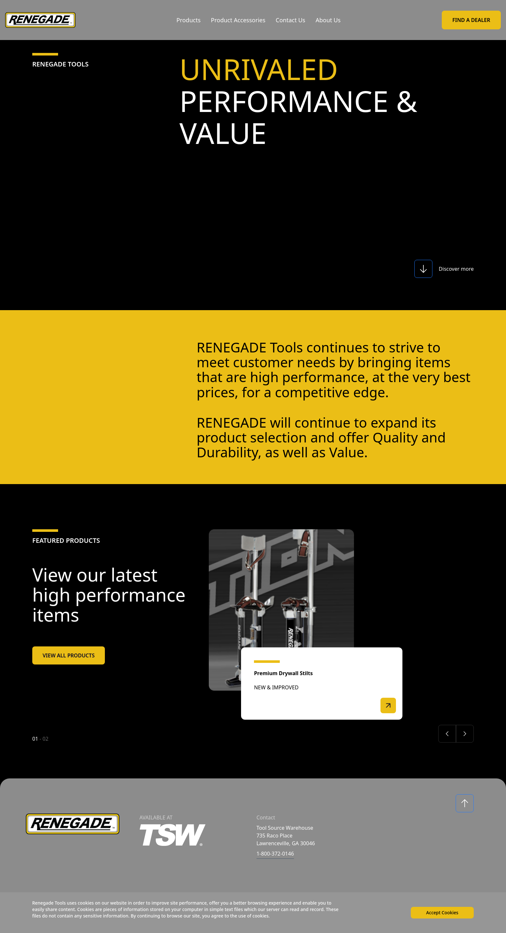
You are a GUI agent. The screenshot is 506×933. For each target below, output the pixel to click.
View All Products (69, 655)
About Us (328, 20)
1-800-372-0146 (275, 853)
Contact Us (290, 20)
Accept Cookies (442, 912)
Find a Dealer (471, 20)
